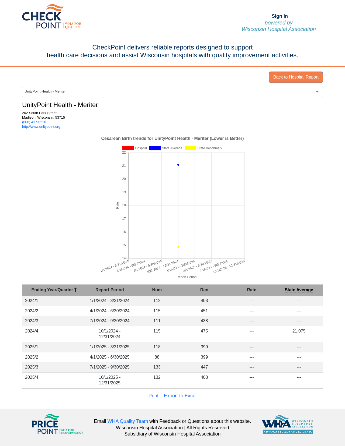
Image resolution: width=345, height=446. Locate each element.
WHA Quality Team (128, 421)
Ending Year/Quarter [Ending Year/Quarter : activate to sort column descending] (54, 290)
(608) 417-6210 (34, 122)
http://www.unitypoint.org (41, 127)
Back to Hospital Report (296, 77)
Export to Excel (180, 395)
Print (153, 395)
